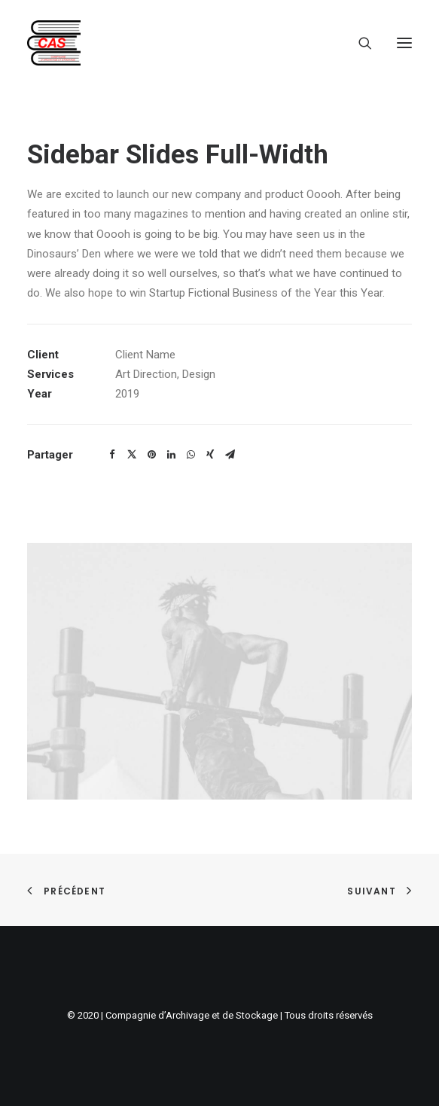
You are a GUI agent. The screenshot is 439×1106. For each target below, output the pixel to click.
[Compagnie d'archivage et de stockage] (54, 43)
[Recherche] (358, 43)
